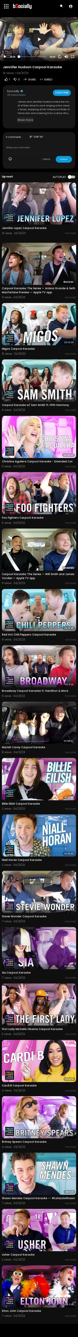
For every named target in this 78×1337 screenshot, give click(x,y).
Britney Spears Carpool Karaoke (24, 1142)
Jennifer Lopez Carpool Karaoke (24, 228)
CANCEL (46, 159)
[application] (39, 39)
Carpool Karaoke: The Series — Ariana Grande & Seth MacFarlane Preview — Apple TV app (38, 290)
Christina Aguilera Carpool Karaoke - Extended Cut (37, 461)
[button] (71, 6)
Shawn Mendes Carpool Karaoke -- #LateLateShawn (38, 1198)
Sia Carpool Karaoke (16, 973)
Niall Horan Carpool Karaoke (22, 860)
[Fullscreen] (73, 57)
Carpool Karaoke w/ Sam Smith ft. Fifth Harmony (35, 405)
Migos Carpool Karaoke (18, 349)
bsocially (15, 91)
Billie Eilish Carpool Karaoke (21, 804)
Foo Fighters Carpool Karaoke (22, 518)
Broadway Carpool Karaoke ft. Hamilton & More (35, 691)
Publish (64, 159)
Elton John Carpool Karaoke (21, 1311)
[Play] (5, 57)
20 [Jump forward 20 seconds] (60, 57)
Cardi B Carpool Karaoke (19, 1085)
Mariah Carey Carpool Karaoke (23, 747)
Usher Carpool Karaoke (18, 1255)
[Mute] (66, 57)
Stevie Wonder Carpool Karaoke (24, 916)
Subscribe (62, 92)
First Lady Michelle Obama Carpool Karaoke (32, 1029)
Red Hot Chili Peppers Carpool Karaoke (29, 634)
